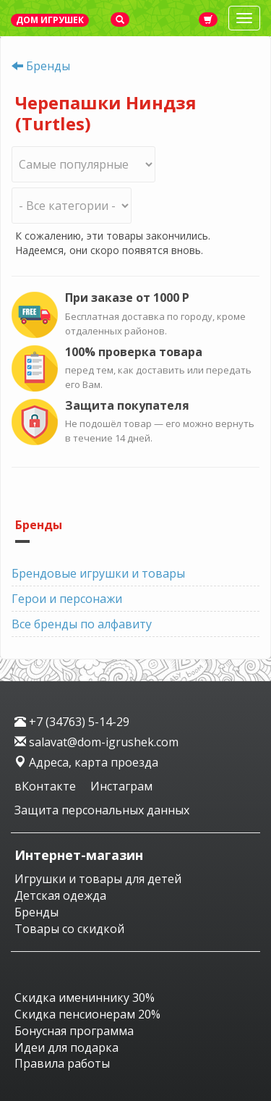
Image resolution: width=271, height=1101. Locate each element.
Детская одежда (60, 895)
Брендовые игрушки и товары (98, 573)
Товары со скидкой (69, 929)
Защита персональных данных (101, 810)
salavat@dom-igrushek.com (96, 742)
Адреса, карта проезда (86, 762)
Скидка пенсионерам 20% (87, 1014)
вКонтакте (46, 786)
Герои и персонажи (67, 599)
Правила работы (62, 1063)
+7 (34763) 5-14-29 (71, 722)
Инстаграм (121, 786)
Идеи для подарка (66, 1047)
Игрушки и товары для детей (97, 879)
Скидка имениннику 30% (84, 997)
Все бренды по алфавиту (82, 624)
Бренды (48, 66)
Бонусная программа (74, 1031)
